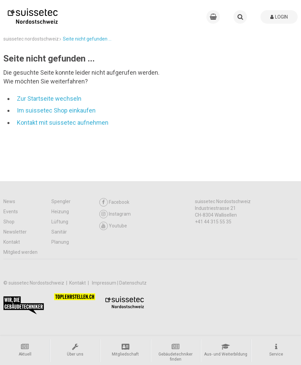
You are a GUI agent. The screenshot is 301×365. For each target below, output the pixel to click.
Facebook (114, 202)
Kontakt (11, 242)
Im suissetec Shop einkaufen (56, 110)
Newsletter (15, 232)
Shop (9, 221)
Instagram (115, 214)
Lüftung (59, 221)
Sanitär (59, 232)
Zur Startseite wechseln (49, 98)
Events (10, 211)
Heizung (60, 211)
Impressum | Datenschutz (119, 283)
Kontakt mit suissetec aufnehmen (62, 122)
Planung (60, 242)
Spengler (61, 201)
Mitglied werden (20, 252)
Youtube (113, 226)
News (9, 201)
